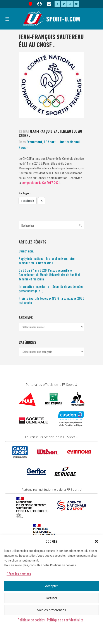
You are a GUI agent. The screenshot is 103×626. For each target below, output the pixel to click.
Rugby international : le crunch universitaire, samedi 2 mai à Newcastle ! (47, 260)
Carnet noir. (26, 251)
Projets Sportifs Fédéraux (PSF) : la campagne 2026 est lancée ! (51, 300)
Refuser (51, 598)
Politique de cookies (31, 620)
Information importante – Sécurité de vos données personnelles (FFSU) (51, 288)
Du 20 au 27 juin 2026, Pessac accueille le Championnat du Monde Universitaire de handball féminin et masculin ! (49, 274)
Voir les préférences (51, 610)
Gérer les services (19, 573)
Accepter (51, 586)
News (22, 147)
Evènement (34, 141)
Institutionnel (70, 141)
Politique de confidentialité (65, 620)
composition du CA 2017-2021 (41, 183)
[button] (96, 541)
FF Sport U (51, 141)
